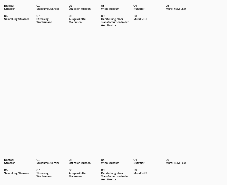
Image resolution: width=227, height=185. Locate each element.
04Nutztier (138, 7)
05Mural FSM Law (176, 7)
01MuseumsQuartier (47, 7)
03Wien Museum (110, 7)
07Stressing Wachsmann (44, 19)
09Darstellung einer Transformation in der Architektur (115, 20)
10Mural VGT (140, 17)
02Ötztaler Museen (80, 7)
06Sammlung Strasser (16, 17)
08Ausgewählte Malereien (77, 19)
